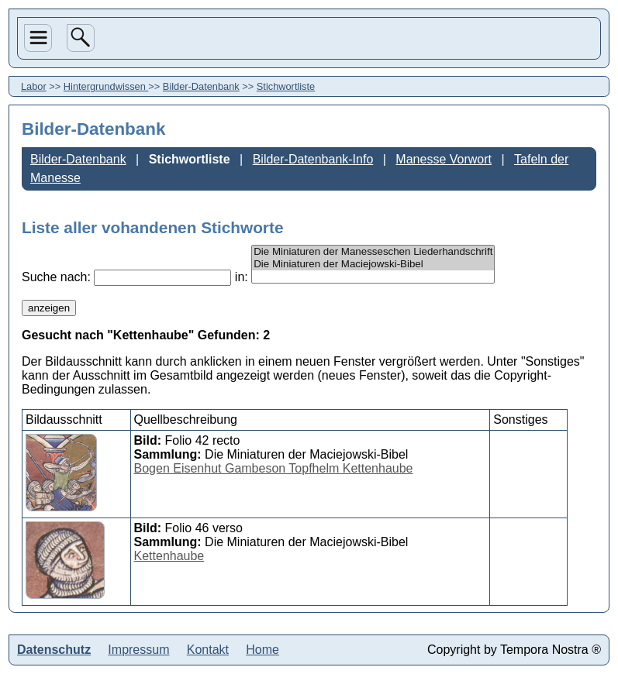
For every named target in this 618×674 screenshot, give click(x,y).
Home (262, 649)
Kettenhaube (169, 555)
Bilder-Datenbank (201, 86)
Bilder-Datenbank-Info (313, 159)
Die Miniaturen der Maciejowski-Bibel (373, 264)
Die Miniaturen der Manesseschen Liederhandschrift (373, 252)
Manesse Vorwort (443, 159)
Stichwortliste (286, 86)
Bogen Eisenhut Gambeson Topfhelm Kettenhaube (273, 468)
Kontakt (208, 649)
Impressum (138, 649)
